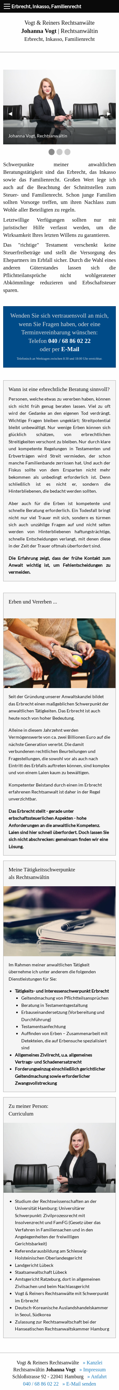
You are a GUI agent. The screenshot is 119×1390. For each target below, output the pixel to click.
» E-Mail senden (78, 1384)
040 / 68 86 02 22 (40, 1384)
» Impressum (91, 1369)
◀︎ (12, 113)
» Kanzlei (91, 1362)
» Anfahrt (96, 1376)
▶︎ (111, 113)
